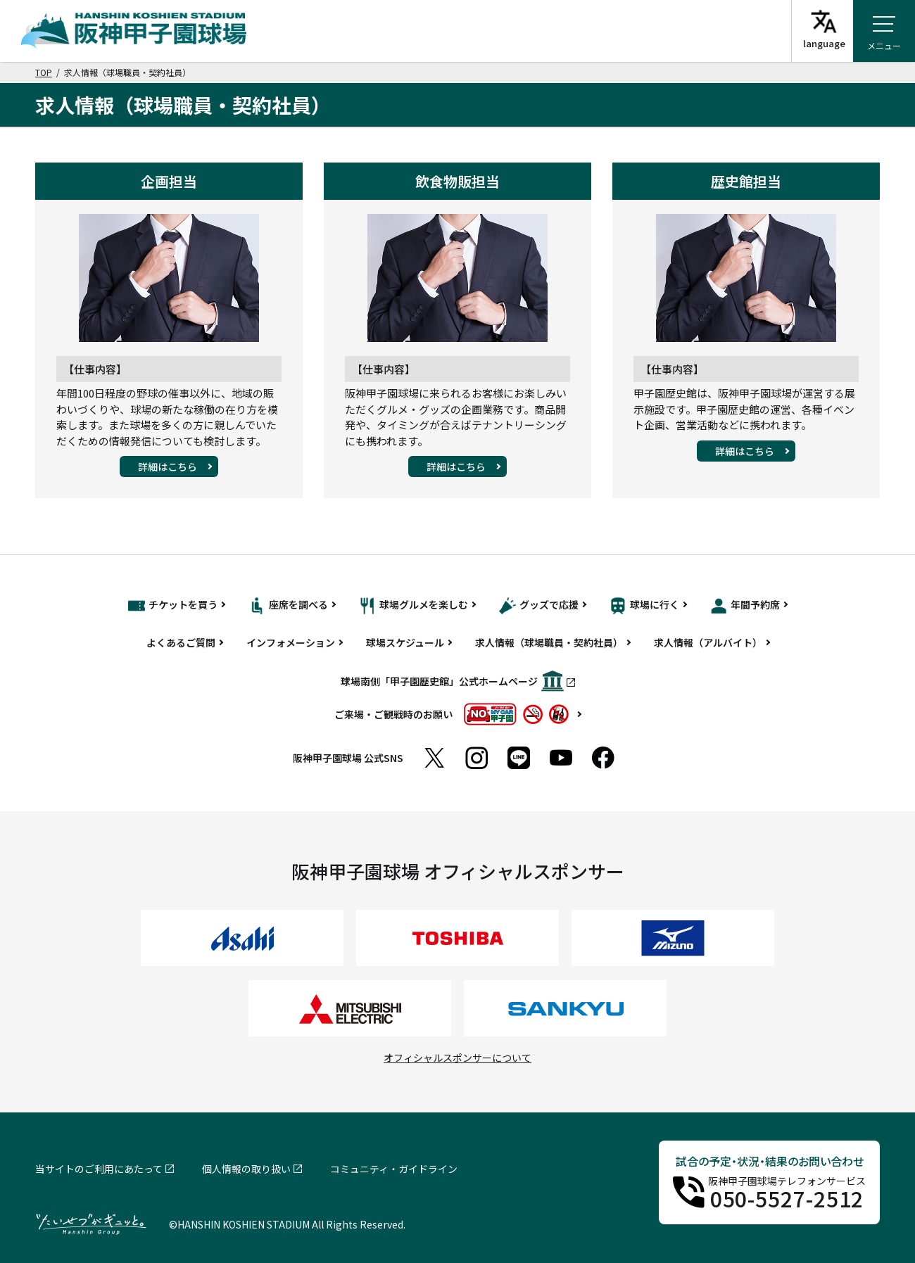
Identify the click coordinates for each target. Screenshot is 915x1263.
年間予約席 (745, 605)
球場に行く (644, 605)
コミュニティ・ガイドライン (394, 1169)
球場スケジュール (405, 642)
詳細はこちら (167, 466)
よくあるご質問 (180, 642)
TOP (43, 72)
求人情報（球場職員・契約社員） (549, 642)
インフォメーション (290, 642)
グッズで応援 (539, 605)
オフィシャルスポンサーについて (457, 1058)
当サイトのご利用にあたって (99, 1168)
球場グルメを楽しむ (413, 605)
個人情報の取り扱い (246, 1168)
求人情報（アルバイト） (708, 642)
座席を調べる (288, 605)
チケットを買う (172, 605)
